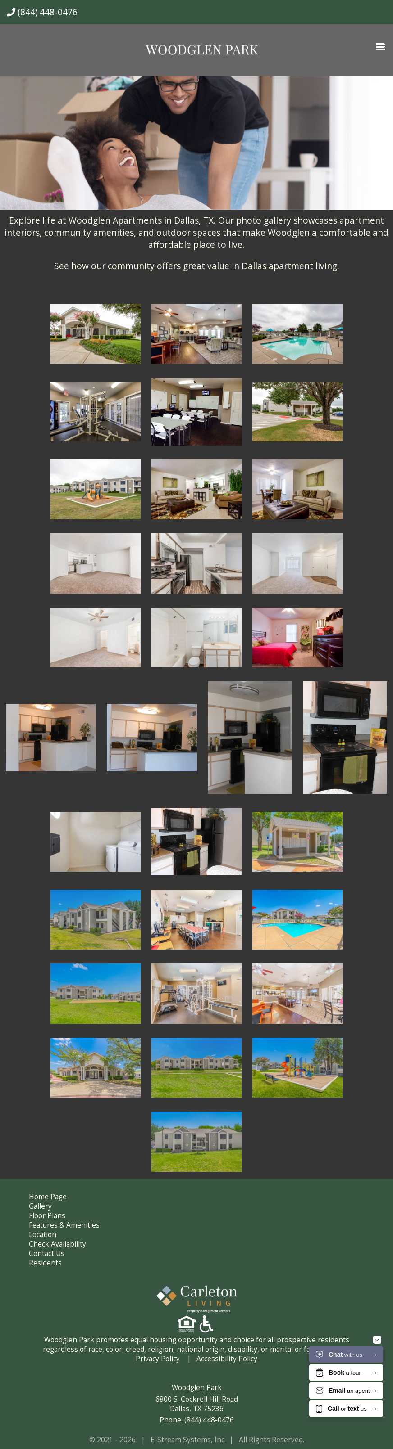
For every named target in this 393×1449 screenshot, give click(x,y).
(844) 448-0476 (42, 12)
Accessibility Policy (226, 1359)
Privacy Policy (158, 1359)
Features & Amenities (64, 1225)
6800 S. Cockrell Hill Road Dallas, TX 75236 (196, 1404)
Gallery (40, 1206)
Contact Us (46, 1253)
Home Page (48, 1197)
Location (42, 1234)
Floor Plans (47, 1215)
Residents (45, 1263)
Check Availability (57, 1244)
